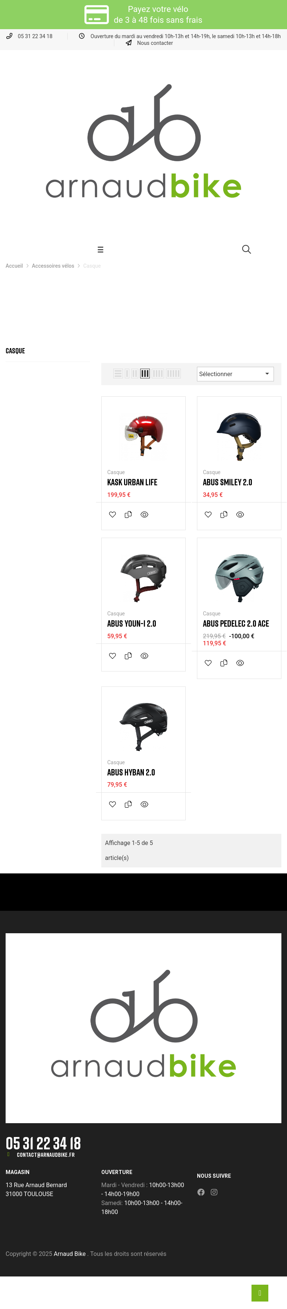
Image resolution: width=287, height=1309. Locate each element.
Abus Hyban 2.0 (131, 772)
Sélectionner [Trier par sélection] (235, 373)
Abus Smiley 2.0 (227, 482)
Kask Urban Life (132, 482)
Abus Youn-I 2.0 (131, 623)
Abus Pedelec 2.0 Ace (236, 623)
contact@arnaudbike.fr (46, 1154)
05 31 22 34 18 (43, 1143)
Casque (15, 350)
